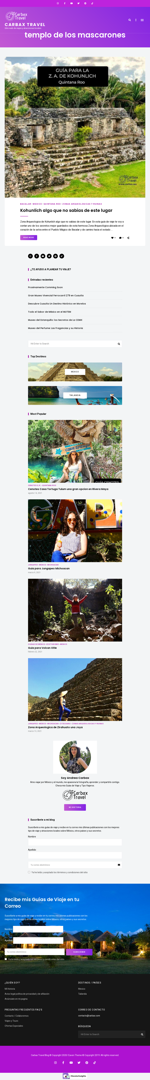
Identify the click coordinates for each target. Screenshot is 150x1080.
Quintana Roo (52, 203)
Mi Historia (75, 807)
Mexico (37, 203)
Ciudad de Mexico (36, 644)
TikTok (92, 3)
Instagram (58, 3)
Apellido (32, 849)
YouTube (71, 3)
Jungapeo (33, 565)
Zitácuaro (65, 724)
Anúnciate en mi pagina (16, 998)
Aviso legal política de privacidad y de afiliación (27, 993)
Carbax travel (26, 24)
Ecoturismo (53, 644)
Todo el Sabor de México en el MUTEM (49, 311)
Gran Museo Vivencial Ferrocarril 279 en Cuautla (56, 295)
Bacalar (25, 203)
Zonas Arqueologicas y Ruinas (83, 203)
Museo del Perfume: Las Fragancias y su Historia (55, 328)
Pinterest (85, 3)
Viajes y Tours (11, 1020)
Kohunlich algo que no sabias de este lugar (69, 210)
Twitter (78, 3)
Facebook (65, 3)
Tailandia (82, 993)
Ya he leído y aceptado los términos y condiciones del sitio (60, 872)
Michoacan (53, 565)
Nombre (32, 836)
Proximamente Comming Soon (45, 287)
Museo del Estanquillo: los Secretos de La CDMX (55, 319)
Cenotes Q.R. (34, 485)
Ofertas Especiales (14, 1025)
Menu (142, 20)
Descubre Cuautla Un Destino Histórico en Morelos (57, 303)
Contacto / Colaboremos (17, 1015)
